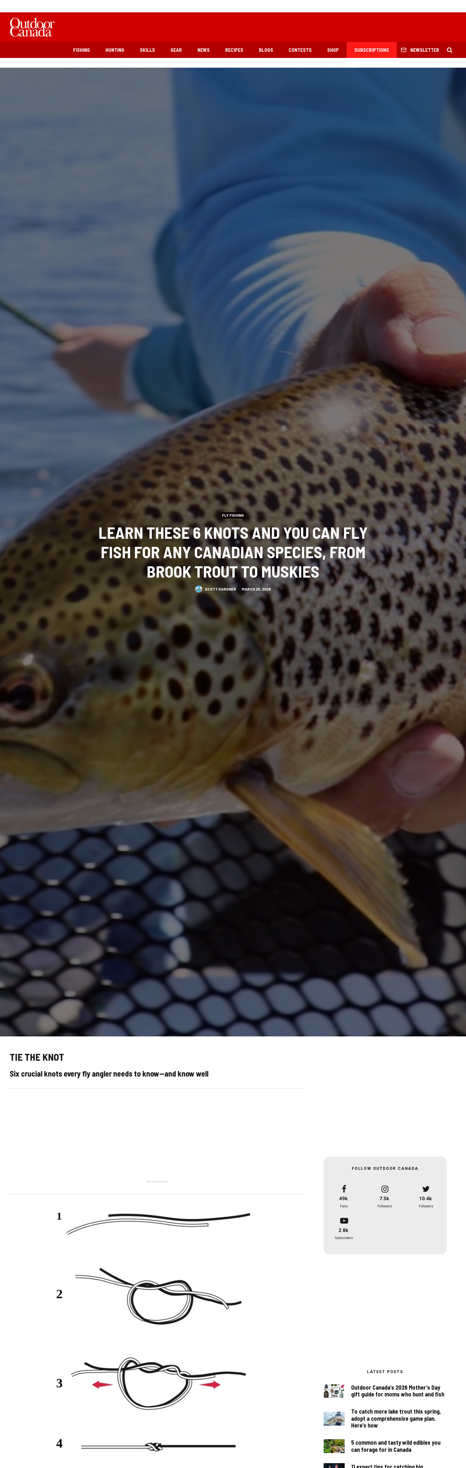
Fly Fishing (233, 515)
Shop (333, 50)
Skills (147, 50)
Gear (176, 50)
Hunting (114, 50)
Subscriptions (371, 50)
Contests (300, 50)
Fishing (81, 50)
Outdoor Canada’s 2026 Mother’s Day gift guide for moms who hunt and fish (397, 1393)
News (203, 50)
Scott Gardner (220, 589)
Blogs (266, 50)
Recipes (234, 50)
